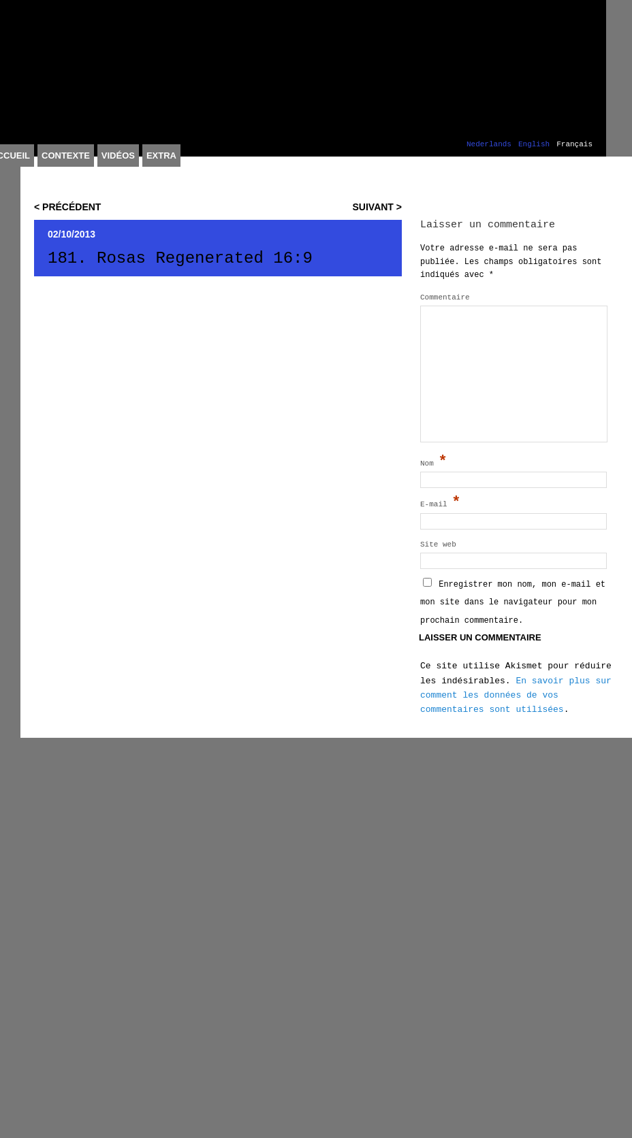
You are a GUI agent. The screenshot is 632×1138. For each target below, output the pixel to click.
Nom (433, 462)
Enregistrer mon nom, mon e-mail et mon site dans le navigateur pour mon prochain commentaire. (512, 602)
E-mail (440, 503)
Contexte (66, 155)
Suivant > (377, 206)
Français (574, 144)
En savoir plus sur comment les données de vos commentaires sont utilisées (516, 695)
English (534, 144)
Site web (438, 544)
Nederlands (489, 144)
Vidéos (118, 155)
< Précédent (67, 206)
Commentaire (445, 297)
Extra (161, 155)
